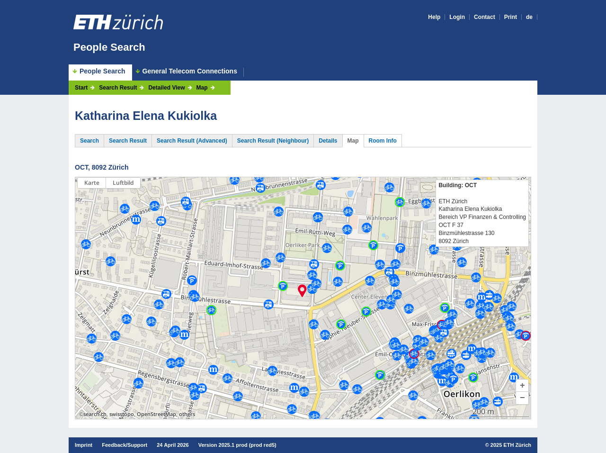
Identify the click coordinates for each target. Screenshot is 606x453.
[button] (522, 386)
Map (202, 88)
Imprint (83, 445)
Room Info (383, 140)
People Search (109, 47)
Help (434, 17)
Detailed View (166, 88)
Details (328, 140)
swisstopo (121, 414)
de (529, 17)
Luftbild (123, 183)
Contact (484, 17)
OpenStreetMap (156, 414)
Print (510, 17)
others (187, 414)
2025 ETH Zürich (510, 445)
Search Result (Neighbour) (273, 140)
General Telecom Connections (190, 71)
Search (89, 140)
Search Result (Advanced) (192, 140)
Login (457, 17)
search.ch (95, 414)
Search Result (118, 88)
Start (81, 88)
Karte (91, 183)
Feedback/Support (124, 445)
